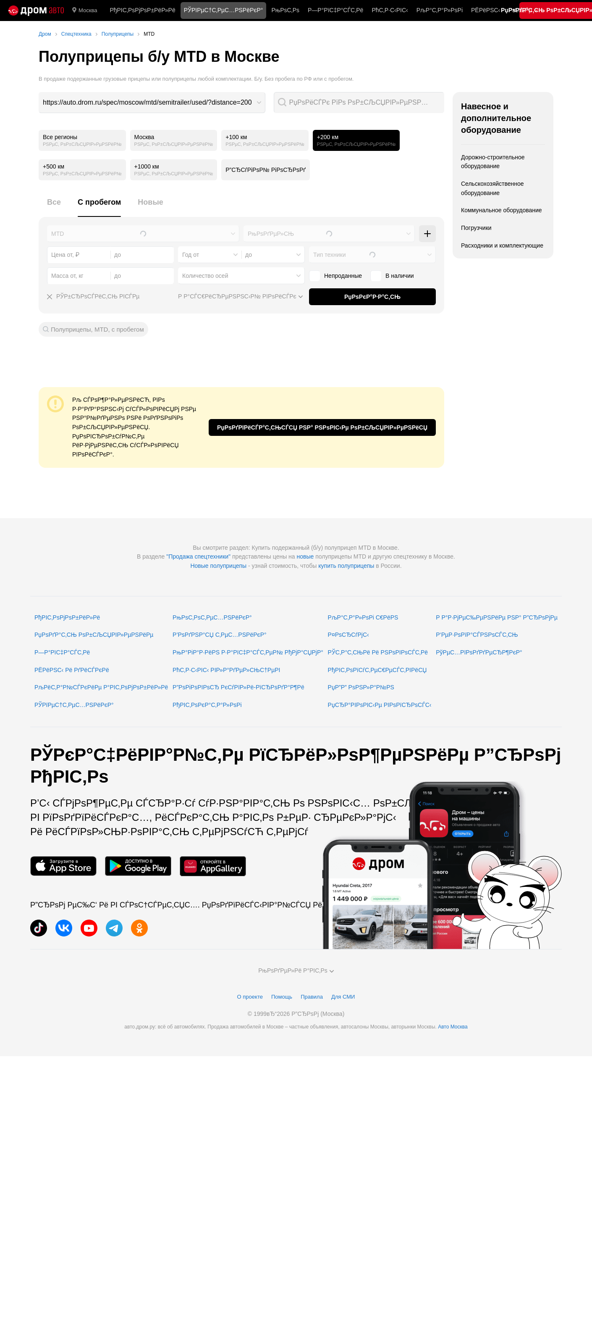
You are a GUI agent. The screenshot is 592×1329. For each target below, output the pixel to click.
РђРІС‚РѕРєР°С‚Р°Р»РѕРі (207, 704)
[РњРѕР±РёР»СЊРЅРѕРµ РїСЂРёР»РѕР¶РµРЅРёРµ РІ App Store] (63, 866)
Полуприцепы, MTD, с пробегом (97, 329)
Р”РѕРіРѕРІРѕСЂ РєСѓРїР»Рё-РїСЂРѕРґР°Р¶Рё (238, 687)
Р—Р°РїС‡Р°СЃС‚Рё (335, 10)
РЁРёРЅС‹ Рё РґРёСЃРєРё (71, 670)
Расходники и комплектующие (502, 245)
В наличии (392, 275)
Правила (312, 997)
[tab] (54, 207)
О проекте (250, 997)
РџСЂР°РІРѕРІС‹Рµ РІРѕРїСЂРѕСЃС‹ (380, 704)
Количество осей (205, 275)
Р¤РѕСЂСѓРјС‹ (348, 634)
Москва (84, 10)
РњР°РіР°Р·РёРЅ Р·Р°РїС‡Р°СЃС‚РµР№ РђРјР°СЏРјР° (248, 652)
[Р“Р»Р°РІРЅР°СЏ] (36, 10)
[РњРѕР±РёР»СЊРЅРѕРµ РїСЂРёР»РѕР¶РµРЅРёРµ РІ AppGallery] (213, 866)
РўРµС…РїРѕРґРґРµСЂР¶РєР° (479, 652)
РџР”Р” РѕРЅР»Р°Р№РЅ (361, 687)
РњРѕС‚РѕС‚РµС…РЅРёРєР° (212, 617)
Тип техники (329, 254)
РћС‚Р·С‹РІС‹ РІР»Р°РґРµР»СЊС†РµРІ (226, 670)
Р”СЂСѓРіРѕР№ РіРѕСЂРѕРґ (265, 169)
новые (305, 556)
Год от (190, 254)
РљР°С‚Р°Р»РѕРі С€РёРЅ (363, 617)
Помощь (281, 997)
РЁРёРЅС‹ (485, 10)
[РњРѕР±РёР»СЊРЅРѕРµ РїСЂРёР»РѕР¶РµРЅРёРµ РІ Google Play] (138, 866)
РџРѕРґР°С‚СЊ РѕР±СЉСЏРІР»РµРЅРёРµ (93, 634)
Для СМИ (343, 997)
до (248, 254)
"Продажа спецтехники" (198, 556)
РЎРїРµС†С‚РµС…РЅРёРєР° (74, 704)
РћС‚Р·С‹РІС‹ (390, 10)
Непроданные (335, 275)
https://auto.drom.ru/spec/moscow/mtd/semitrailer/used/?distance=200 (147, 102)
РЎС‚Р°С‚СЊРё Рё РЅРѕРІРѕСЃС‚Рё (378, 652)
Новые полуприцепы (218, 565)
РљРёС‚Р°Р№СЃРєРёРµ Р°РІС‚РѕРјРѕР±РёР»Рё (101, 687)
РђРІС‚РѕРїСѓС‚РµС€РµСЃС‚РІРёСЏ (377, 670)
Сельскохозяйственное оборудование (492, 188)
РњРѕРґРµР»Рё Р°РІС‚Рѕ (296, 970)
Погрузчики (476, 227)
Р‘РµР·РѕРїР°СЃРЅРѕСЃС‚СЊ (477, 634)
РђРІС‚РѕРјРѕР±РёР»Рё (142, 10)
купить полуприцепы (346, 565)
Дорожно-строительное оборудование (493, 162)
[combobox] (152, 102)
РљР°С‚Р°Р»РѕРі (439, 10)
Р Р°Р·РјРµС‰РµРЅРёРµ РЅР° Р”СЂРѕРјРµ (497, 617)
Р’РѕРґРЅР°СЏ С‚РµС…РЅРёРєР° (220, 634)
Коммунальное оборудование (501, 210)
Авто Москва (452, 1027)
